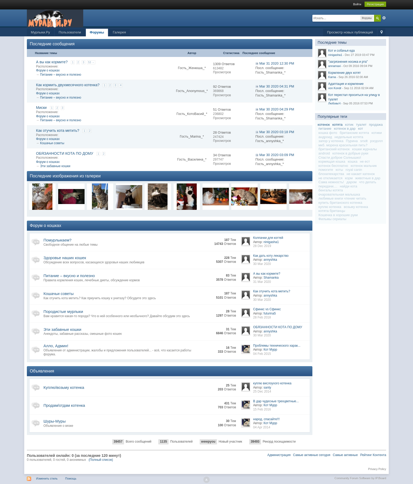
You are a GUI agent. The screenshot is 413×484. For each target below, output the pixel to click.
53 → (91, 62)
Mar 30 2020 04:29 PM (276, 109)
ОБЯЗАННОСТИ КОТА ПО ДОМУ (64, 153)
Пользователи (70, 32)
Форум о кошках (48, 70)
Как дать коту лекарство (270, 256)
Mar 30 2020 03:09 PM (276, 155)
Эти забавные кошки (55, 166)
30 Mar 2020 (262, 264)
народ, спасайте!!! (266, 419)
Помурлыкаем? (57, 240)
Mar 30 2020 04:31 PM (276, 86)
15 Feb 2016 (262, 409)
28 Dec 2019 (262, 246)
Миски (41, 107)
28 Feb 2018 (262, 317)
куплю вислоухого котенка (272, 383)
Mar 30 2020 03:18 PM (276, 132)
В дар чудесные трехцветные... (276, 401)
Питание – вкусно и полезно (60, 74)
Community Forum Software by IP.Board (360, 478)
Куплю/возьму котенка (63, 387)
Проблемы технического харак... (277, 345)
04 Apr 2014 (261, 427)
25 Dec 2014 (262, 391)
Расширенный (384, 18)
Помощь (71, 478)
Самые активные (345, 455)
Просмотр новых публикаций (350, 32)
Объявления (42, 371)
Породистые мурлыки (63, 311)
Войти (357, 4)
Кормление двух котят (344, 73)
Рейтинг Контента (373, 455)
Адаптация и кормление (345, 84)
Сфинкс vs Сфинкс (267, 309)
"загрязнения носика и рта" (348, 62)
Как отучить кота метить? (57, 130)
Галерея (119, 32)
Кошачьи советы (52, 143)
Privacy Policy (377, 469)
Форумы (97, 32)
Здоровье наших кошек (64, 257)
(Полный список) (100, 460)
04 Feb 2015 (262, 354)
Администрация (279, 455)
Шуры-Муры (54, 421)
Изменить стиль (47, 478)
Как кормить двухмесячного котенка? (68, 85)
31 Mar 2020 (262, 282)
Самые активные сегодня (312, 455)
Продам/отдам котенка (64, 405)
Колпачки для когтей (268, 238)
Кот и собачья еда (341, 50)
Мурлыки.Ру (40, 32)
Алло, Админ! (55, 345)
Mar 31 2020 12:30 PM (276, 63)
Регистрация (375, 4)
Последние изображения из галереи (65, 176)
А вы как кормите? (52, 62)
